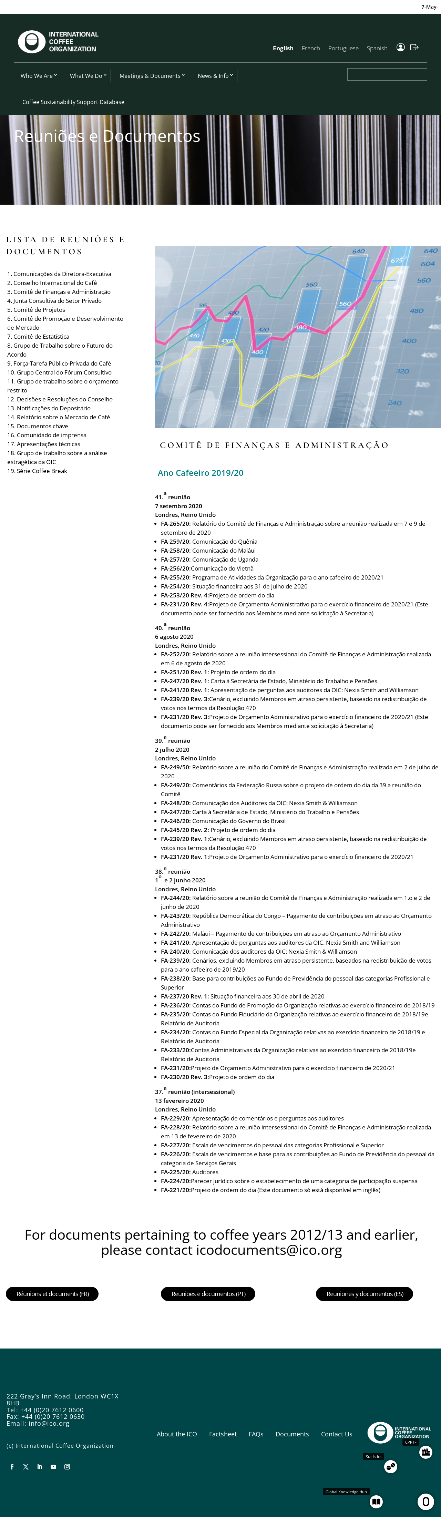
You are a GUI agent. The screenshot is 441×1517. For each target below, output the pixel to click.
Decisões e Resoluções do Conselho (65, 399)
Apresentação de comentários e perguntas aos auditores (268, 1118)
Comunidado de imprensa (51, 435)
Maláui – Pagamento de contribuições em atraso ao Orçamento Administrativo (296, 933)
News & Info (213, 76)
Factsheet (223, 1434)
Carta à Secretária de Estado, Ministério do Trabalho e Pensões (294, 681)
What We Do (86, 76)
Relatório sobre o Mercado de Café (63, 417)
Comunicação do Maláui (224, 550)
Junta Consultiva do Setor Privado (57, 301)
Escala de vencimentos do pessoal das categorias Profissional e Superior (288, 1145)
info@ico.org (49, 1423)
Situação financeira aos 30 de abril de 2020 (268, 996)
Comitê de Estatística (41, 336)
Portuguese (343, 48)
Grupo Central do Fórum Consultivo (64, 372)
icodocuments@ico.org (269, 1249)
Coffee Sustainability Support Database (73, 102)
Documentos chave (42, 426)
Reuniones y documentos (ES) (365, 1294)
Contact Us (336, 1434)
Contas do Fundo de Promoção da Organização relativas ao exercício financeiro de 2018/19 (313, 1005)
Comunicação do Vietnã (222, 568)
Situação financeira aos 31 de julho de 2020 (250, 586)
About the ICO (177, 1434)
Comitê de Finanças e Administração (62, 292)
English (283, 48)
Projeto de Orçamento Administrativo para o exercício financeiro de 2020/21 (311, 857)
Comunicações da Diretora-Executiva (62, 274)
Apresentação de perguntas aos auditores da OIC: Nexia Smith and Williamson (315, 690)
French (311, 48)
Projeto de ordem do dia (241, 595)
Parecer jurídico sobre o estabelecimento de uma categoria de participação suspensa (304, 1181)
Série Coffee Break (42, 471)
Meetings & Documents (150, 76)
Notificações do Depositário (54, 408)
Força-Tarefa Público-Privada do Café (62, 363)
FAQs (256, 1434)
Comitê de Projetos (39, 310)
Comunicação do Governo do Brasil (239, 821)
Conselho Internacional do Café (55, 283)
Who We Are (37, 76)
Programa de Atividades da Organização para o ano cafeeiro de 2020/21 (288, 577)
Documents (292, 1434)
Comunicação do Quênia (224, 541)
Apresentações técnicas (48, 444)
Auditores (205, 1172)
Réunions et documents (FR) (53, 1294)
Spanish (377, 48)
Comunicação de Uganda (225, 559)
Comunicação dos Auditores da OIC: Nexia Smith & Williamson (275, 803)
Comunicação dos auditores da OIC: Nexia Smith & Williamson (275, 951)
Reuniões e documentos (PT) (208, 1294)
